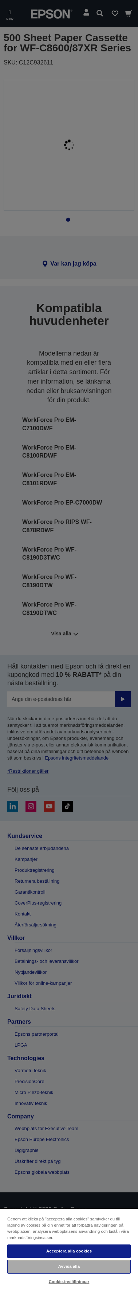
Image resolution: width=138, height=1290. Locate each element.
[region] (69, 1249)
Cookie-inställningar (69, 1281)
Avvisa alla (69, 1266)
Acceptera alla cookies (69, 1251)
